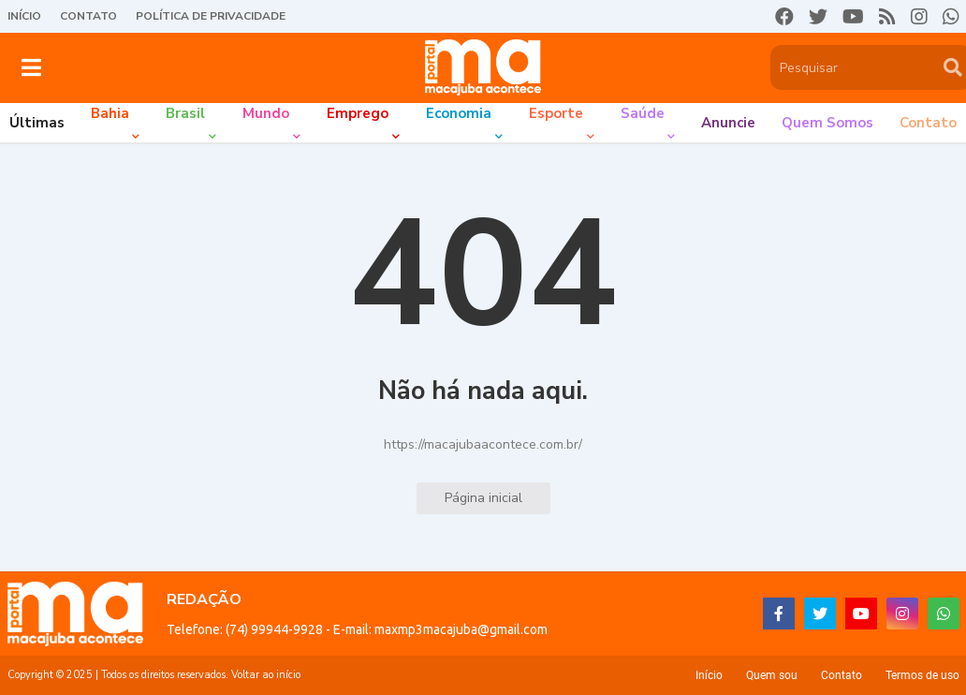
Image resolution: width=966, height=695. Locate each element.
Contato (88, 15)
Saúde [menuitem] (643, 113)
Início (24, 15)
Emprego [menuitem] (357, 113)
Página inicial (483, 498)
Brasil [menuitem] (185, 113)
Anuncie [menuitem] (728, 122)
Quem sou (772, 675)
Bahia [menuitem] (110, 113)
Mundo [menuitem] (265, 113)
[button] (31, 67)
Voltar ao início (265, 675)
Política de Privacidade (210, 15)
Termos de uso (922, 675)
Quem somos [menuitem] (827, 122)
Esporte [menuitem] (556, 113)
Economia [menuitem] (458, 113)
